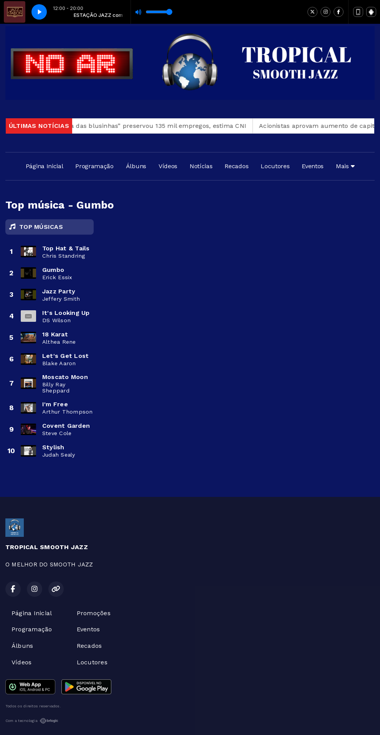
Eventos (313, 166)
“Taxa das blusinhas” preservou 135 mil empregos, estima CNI (156, 125)
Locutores (275, 166)
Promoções (94, 613)
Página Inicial (44, 166)
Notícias (201, 166)
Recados (236, 166)
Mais (345, 166)
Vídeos (168, 166)
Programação (94, 166)
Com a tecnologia (31, 720)
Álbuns (136, 166)
